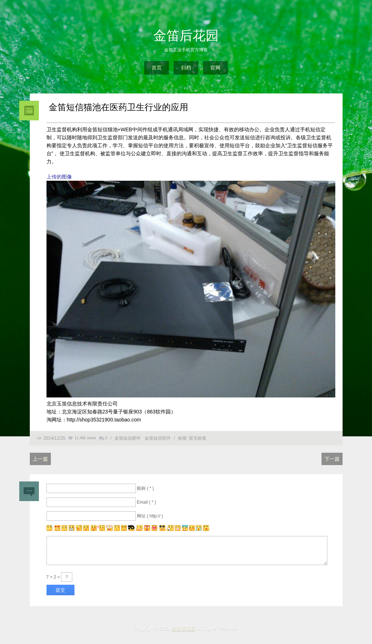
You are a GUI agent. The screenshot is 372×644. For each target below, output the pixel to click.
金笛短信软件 (158, 438)
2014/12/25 (54, 438)
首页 (156, 68)
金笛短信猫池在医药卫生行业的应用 (117, 107)
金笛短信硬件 (127, 438)
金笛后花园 (186, 35)
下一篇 (332, 459)
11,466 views (85, 438)
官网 (215, 68)
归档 (186, 68)
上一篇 (40, 459)
